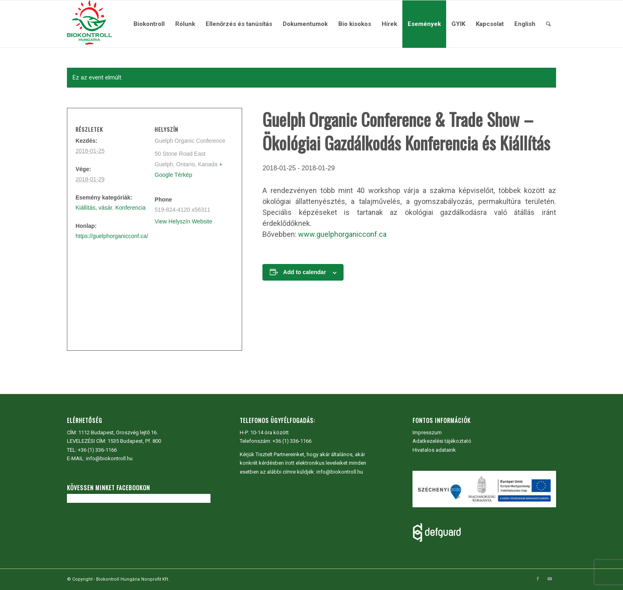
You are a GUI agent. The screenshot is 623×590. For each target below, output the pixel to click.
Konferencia (130, 207)
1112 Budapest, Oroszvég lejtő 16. (118, 432)
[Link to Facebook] (538, 579)
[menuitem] (149, 23)
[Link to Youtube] (550, 579)
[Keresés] (548, 23)
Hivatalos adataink (434, 450)
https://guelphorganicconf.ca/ (111, 236)
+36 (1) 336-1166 (97, 450)
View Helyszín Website (183, 221)
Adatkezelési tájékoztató (441, 441)
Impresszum (427, 432)
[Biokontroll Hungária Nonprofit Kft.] (89, 23)
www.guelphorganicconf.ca (342, 234)
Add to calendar (304, 272)
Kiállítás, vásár (93, 207)
